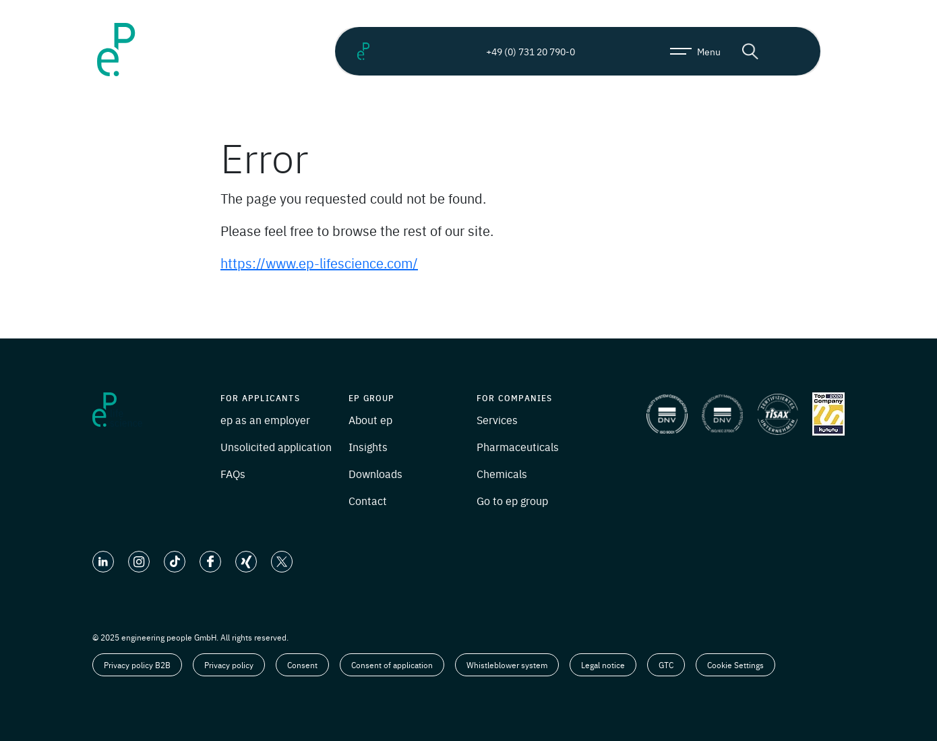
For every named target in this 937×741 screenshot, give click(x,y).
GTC (666, 664)
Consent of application (392, 664)
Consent (302, 664)
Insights (368, 446)
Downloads (375, 473)
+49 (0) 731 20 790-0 (519, 51)
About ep (370, 419)
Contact (368, 500)
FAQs (232, 473)
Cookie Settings (735, 664)
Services (497, 419)
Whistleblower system (506, 664)
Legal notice (603, 664)
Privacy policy (228, 664)
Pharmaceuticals (518, 446)
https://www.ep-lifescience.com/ (319, 263)
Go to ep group (512, 500)
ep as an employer (265, 419)
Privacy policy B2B (137, 664)
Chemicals (502, 473)
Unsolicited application (276, 446)
